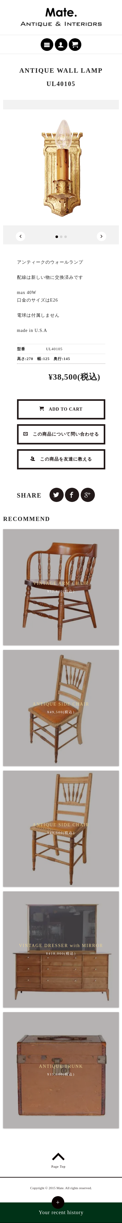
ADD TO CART (61, 409)
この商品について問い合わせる (61, 434)
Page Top (58, 1159)
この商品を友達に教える (61, 459)
